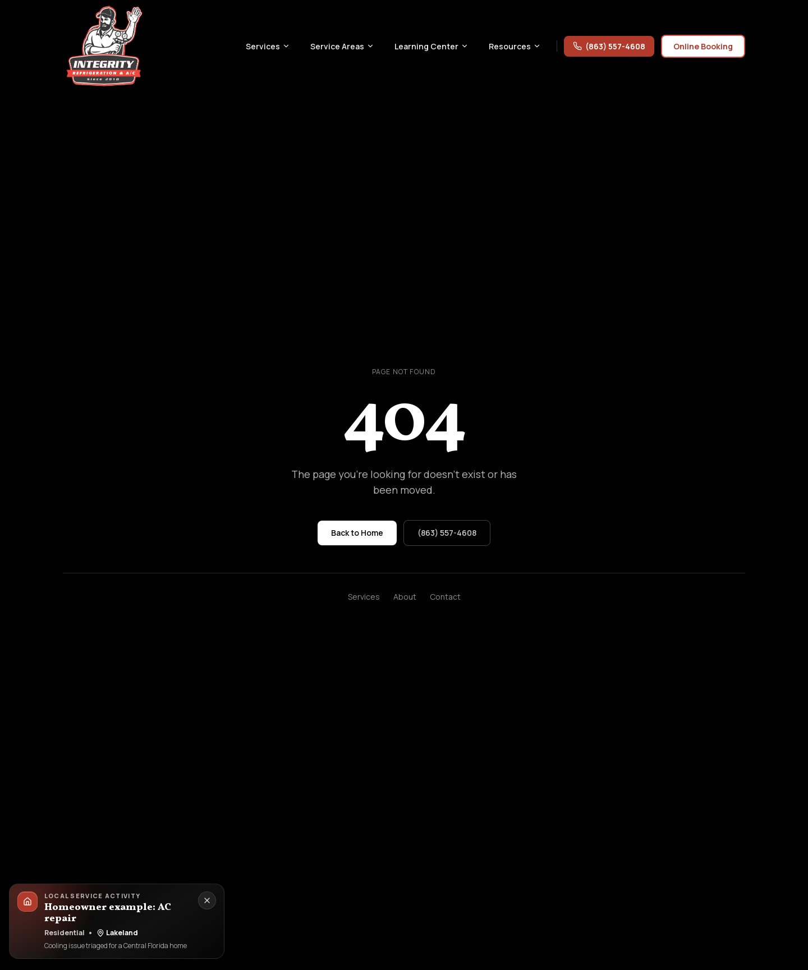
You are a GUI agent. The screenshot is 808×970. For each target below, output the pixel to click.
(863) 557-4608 (609, 46)
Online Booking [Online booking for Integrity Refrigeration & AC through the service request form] (703, 46)
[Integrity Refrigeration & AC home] (104, 46)
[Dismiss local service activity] (207, 900)
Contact (445, 596)
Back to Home (357, 532)
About (404, 596)
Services (364, 596)
